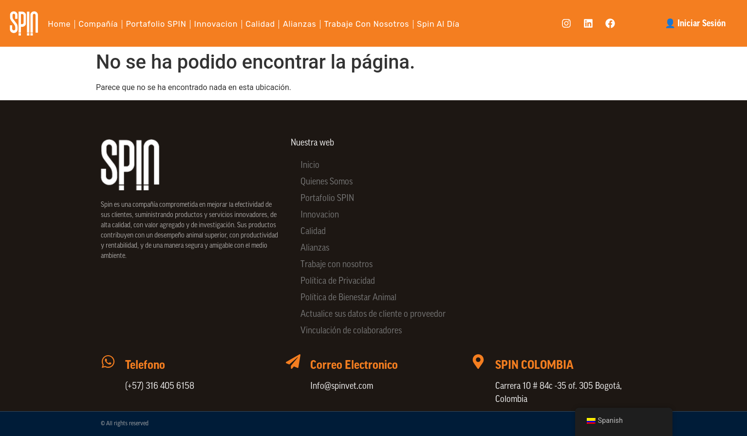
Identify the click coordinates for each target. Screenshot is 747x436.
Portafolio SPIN (156, 24)
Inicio (309, 165)
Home (59, 24)
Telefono (145, 365)
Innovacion (216, 24)
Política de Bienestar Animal (348, 298)
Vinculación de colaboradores (351, 331)
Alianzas (300, 24)
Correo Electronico (354, 365)
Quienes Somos (326, 182)
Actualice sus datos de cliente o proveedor (373, 314)
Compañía (98, 24)
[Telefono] (108, 361)
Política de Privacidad (337, 281)
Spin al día (438, 24)
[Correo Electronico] (293, 361)
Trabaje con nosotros (366, 24)
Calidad (260, 24)
